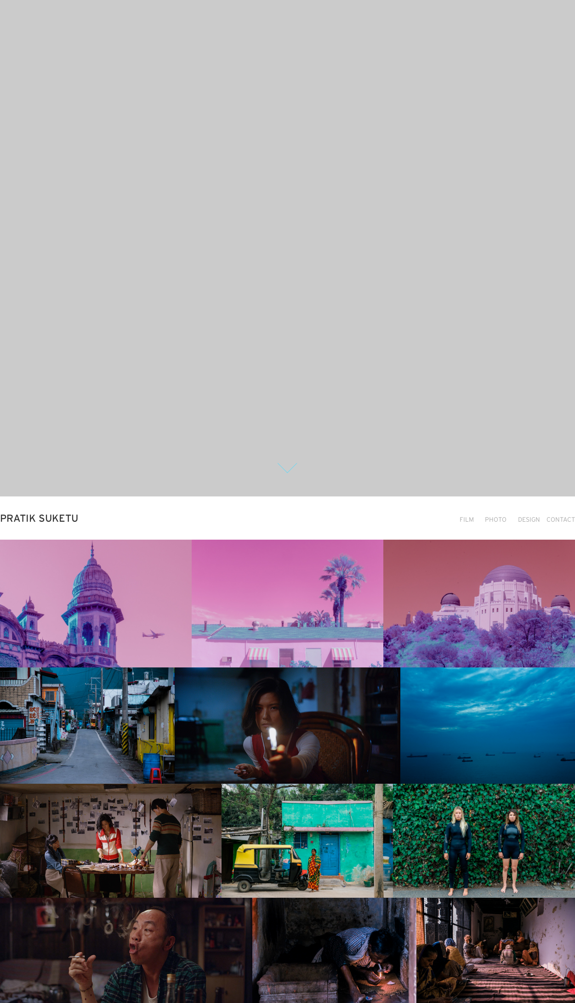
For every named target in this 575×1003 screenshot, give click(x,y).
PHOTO (496, 519)
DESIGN (529, 519)
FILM (467, 519)
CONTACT (561, 519)
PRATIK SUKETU (39, 518)
